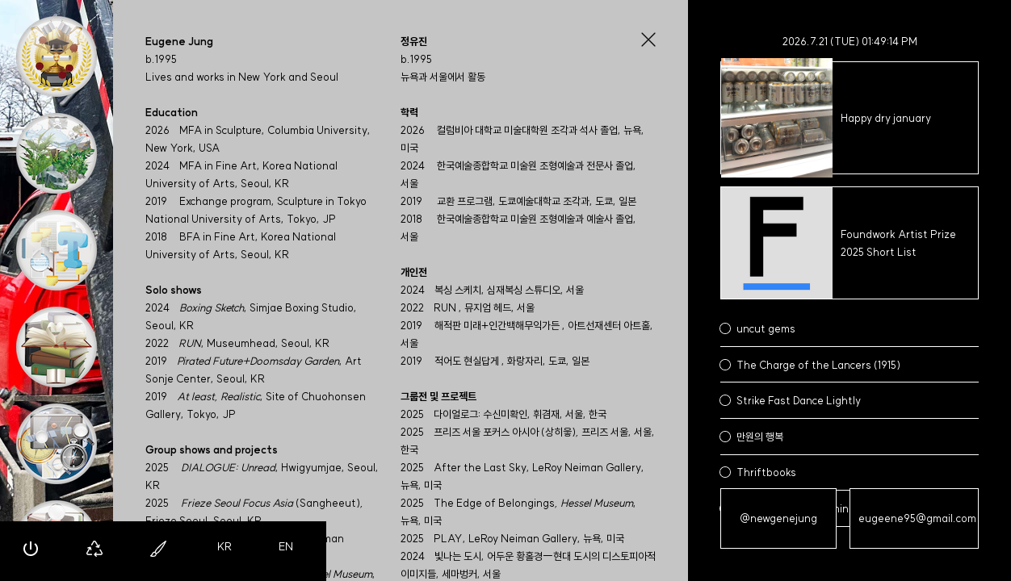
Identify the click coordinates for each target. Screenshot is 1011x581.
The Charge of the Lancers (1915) (818, 364)
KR (224, 546)
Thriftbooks (766, 472)
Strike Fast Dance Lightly (798, 400)
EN (286, 546)
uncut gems (765, 328)
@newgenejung (778, 518)
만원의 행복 (759, 436)
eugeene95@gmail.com (917, 518)
